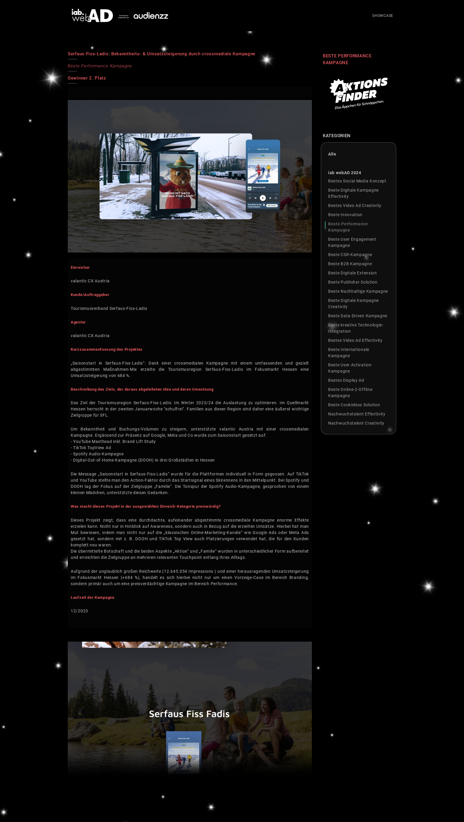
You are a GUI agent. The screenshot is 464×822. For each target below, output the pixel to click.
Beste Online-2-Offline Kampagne (350, 392)
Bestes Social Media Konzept (357, 181)
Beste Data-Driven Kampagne (357, 315)
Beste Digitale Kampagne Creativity (353, 303)
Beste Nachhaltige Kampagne (358, 291)
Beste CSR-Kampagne (350, 254)
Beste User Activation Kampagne (350, 368)
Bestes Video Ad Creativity (354, 205)
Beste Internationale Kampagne (348, 352)
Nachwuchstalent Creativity (356, 423)
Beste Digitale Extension (352, 273)
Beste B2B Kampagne (350, 263)
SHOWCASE (382, 22)
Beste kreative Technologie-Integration (356, 328)
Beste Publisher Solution (353, 282)
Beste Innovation (345, 214)
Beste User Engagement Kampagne (352, 242)
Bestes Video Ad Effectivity (355, 340)
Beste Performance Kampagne (348, 226)
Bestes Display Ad (346, 380)
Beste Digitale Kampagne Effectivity (353, 193)
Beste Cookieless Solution (354, 404)
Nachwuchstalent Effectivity (357, 414)
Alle (332, 154)
